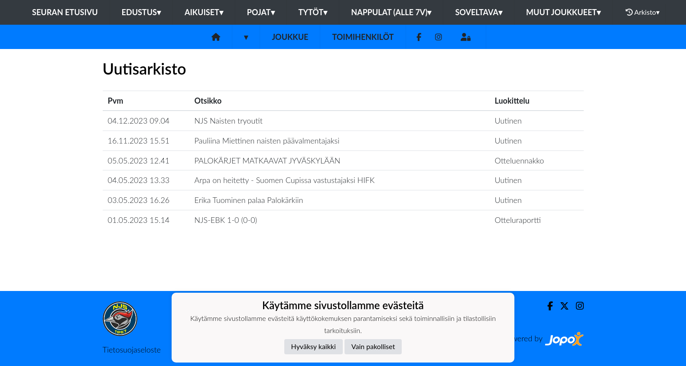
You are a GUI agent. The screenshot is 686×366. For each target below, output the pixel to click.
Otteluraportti (517, 220)
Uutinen (507, 120)
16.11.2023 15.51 (139, 140)
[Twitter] (561, 305)
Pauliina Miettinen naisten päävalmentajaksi (267, 140)
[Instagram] (438, 37)
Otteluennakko (519, 160)
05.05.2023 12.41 (139, 160)
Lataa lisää (342, 272)
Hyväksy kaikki (313, 346)
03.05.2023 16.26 (139, 200)
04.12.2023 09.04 (139, 120)
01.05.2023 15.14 (139, 220)
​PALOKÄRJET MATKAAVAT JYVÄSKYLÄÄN (268, 160)
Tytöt (313, 12)
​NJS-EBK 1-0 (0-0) (226, 220)
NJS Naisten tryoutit (229, 120)
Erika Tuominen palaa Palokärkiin (249, 200)
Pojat (261, 12)
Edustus (141, 12)
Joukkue (290, 37)
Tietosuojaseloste (132, 349)
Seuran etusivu (65, 12)
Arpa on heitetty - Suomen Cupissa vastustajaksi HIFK (285, 180)
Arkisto (643, 12)
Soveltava (478, 12)
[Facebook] (419, 37)
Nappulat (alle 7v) (391, 12)
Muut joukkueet (563, 12)
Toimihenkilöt (362, 37)
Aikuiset (204, 12)
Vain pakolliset (373, 346)
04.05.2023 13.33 (139, 180)
